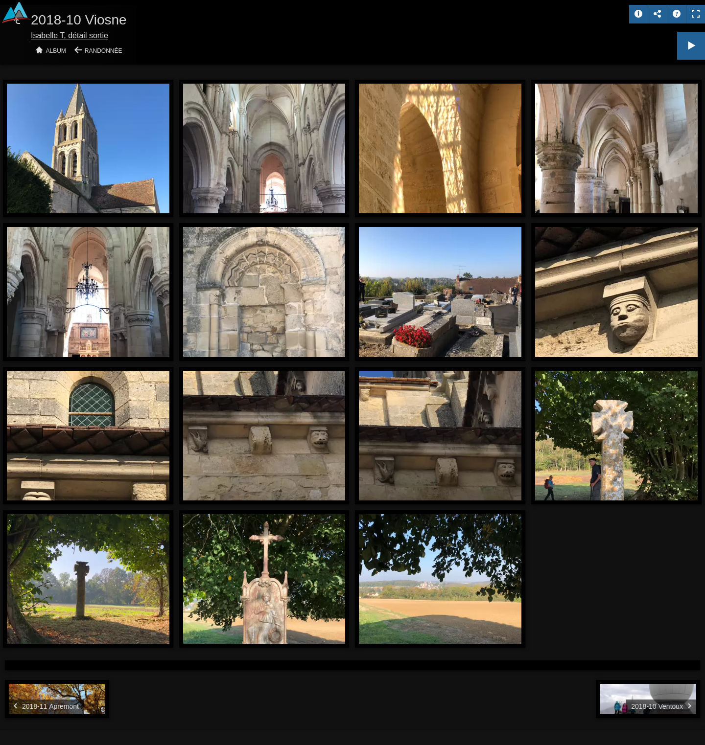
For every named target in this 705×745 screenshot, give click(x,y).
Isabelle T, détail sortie (69, 35)
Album (56, 50)
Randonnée (103, 50)
